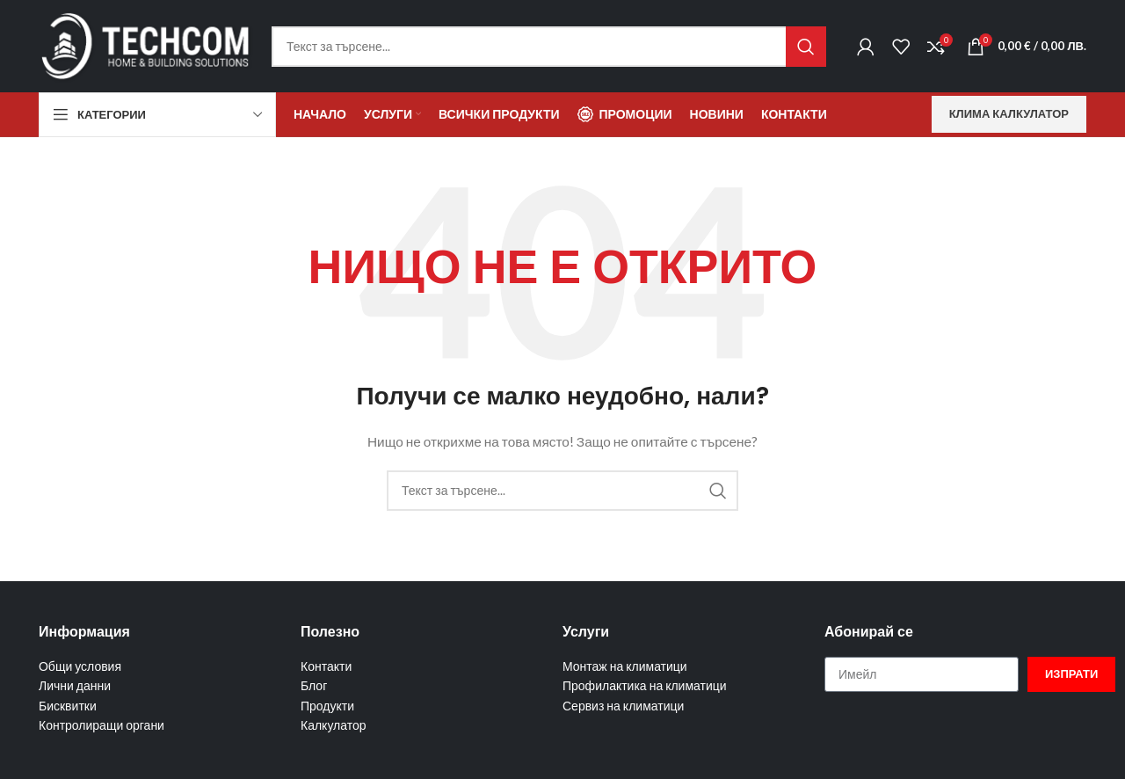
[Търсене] (549, 46)
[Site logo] (146, 44)
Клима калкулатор (1009, 113)
